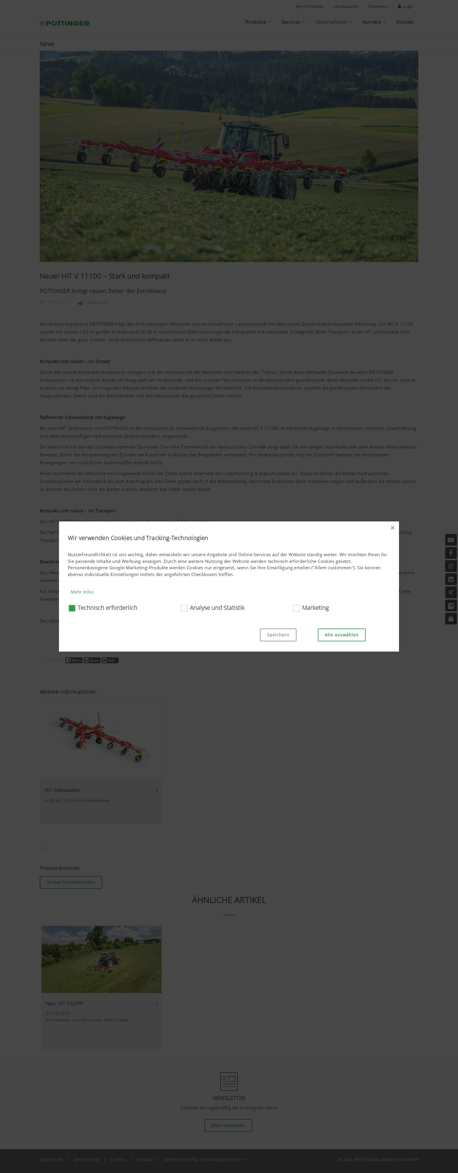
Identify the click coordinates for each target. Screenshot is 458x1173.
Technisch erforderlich (107, 608)
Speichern (278, 635)
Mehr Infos (82, 592)
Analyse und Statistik (217, 608)
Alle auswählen (342, 635)
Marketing (315, 608)
